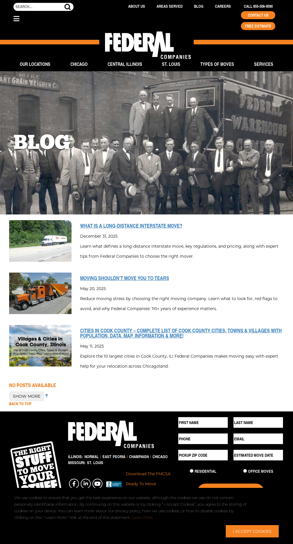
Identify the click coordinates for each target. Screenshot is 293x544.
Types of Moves (217, 64)
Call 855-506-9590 (258, 6)
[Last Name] (258, 422)
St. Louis (171, 64)
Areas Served (170, 6)
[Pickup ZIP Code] (203, 455)
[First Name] (203, 422)
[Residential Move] (191, 471)
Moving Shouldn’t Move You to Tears (124, 278)
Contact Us (258, 15)
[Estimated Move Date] (258, 455)
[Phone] (203, 438)
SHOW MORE (26, 396)
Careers (223, 6)
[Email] (258, 438)
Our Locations (35, 64)
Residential (205, 471)
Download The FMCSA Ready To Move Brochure (148, 483)
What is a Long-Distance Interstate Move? (131, 225)
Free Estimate (258, 26)
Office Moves (260, 471)
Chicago (79, 64)
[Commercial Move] (245, 471)
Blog (198, 6)
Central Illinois (125, 64)
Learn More (142, 517)
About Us (136, 6)
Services (263, 64)
